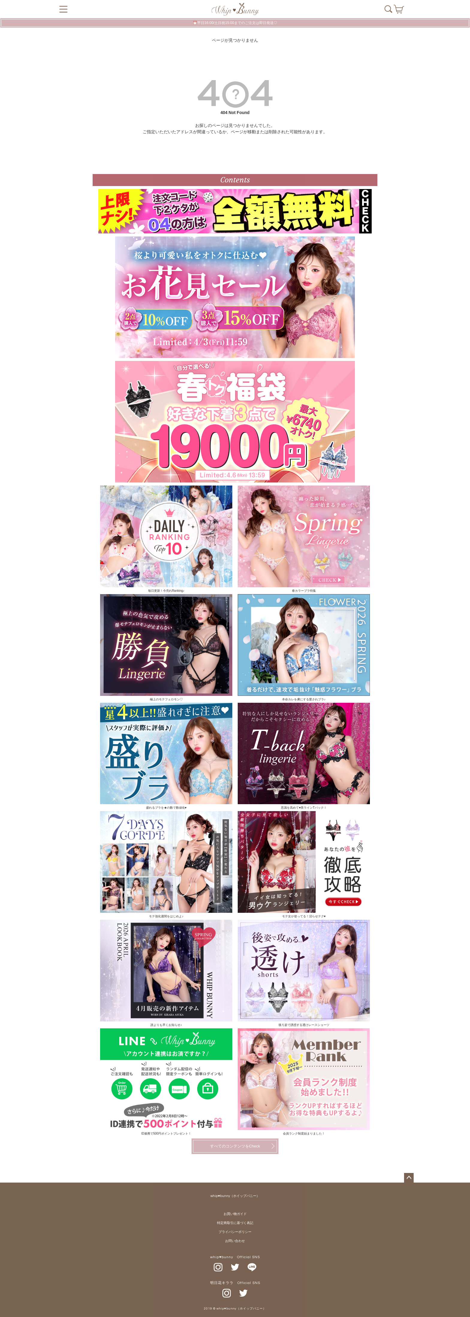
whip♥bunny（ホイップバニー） (235, 1196)
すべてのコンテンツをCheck (235, 1146)
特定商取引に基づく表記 (235, 1223)
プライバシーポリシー (235, 1232)
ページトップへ (409, 1178)
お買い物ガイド (235, 1214)
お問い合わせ (235, 1241)
